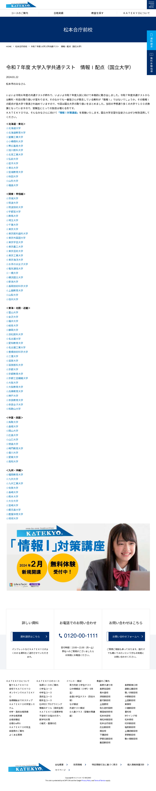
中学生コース (45, 692)
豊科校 (128, 711)
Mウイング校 (131, 715)
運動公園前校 (131, 688)
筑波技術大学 (16, 207)
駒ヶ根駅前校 (131, 738)
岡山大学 (13, 430)
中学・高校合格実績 (18, 711)
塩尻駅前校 (130, 727)
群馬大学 (13, 216)
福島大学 (13, 185)
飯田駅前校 (105, 742)
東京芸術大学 (16, 251)
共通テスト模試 (76, 707)
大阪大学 (13, 382)
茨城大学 (13, 198)
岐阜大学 (13, 325)
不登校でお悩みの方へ (50, 715)
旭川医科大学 (16, 150)
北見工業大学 (16, 154)
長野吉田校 (105, 688)
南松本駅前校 (106, 719)
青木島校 (104, 692)
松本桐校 (129, 719)
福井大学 (13, 321)
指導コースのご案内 (48, 684)
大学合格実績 (15, 715)
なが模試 (73, 704)
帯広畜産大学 (16, 146)
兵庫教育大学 (16, 391)
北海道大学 (15, 128)
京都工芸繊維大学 (18, 378)
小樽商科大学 (16, 141)
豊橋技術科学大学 (18, 352)
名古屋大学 (15, 338)
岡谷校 (103, 730)
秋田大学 (13, 176)
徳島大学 (13, 444)
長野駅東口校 (131, 684)
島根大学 (13, 426)
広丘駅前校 (105, 727)
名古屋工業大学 (17, 347)
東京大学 (13, 229)
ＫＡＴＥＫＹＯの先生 (19, 727)
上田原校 (104, 704)
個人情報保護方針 (135, 764)
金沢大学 (13, 317)
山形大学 (13, 181)
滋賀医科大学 (16, 365)
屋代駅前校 (105, 700)
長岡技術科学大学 (18, 286)
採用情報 (77, 764)
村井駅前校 (130, 723)
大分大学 (13, 501)
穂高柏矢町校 (106, 711)
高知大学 (13, 461)
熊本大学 (13, 496)
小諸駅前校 (130, 707)
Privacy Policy (86, 780)
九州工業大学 (16, 483)
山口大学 (13, 439)
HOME (9, 46)
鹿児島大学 (15, 509)
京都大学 (13, 369)
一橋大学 (13, 273)
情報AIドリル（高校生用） (52, 707)
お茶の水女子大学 (18, 264)
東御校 (128, 704)
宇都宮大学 (15, 211)
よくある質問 (15, 734)
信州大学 (13, 299)
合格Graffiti (15, 723)
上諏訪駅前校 (131, 730)
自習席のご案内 (16, 730)
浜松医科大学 (16, 334)
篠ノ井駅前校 (131, 692)
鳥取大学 (13, 422)
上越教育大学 (16, 290)
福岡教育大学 (16, 474)
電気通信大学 (16, 268)
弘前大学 (13, 159)
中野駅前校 (130, 696)
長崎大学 (13, 492)
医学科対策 (44, 719)
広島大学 (13, 435)
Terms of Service (100, 780)
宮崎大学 (13, 505)
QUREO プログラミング (50, 704)
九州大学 (13, 479)
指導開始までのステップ (21, 700)
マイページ (60, 769)
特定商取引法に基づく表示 (104, 764)
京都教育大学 (16, 373)
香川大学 (13, 452)
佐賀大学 (13, 488)
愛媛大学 (13, 457)
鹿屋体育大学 (16, 514)
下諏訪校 (104, 734)
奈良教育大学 (16, 400)
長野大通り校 (106, 684)
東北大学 (13, 167)
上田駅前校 (130, 700)
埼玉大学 (13, 220)
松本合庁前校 (21, 46)
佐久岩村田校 (106, 707)
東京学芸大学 (16, 242)
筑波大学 (13, 202)
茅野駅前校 (130, 734)
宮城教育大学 (16, 172)
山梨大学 (13, 295)
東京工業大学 (16, 255)
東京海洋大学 (16, 259)
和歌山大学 (15, 408)
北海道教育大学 (17, 132)
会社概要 (59, 764)
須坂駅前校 (105, 696)
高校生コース (45, 696)
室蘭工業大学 (16, 137)
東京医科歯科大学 (18, 233)
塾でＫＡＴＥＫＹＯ (18, 684)
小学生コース (45, 688)
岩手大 (12, 163)
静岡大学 (13, 330)
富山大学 (13, 312)
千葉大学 (13, 224)
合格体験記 (14, 719)
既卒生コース (45, 700)
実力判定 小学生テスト (80, 684)
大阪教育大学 (16, 387)
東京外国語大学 (17, 238)
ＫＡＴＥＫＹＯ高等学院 (51, 711)
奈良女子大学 (16, 404)
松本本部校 (105, 715)
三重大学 (13, 356)
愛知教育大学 (16, 343)
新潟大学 (13, 281)
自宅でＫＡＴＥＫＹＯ (19, 688)
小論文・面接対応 (47, 723)
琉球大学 (13, 518)
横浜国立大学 (16, 277)
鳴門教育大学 (16, 448)
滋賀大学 (13, 360)
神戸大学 (13, 395)
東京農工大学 (16, 246)
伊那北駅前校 (106, 738)
